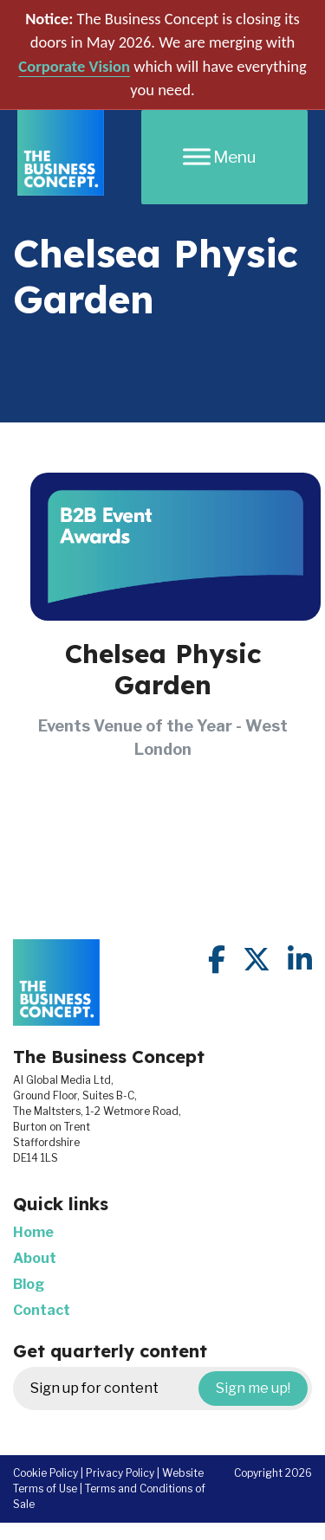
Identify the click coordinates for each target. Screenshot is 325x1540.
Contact (41, 1310)
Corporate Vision (74, 66)
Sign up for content (169, 1388)
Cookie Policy (45, 1472)
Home (33, 1232)
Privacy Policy (120, 1472)
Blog (28, 1284)
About (34, 1258)
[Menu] (224, 157)
